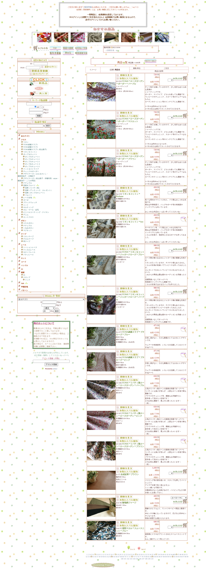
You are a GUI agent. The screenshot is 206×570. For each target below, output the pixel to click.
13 (105, 555)
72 (129, 557)
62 (108, 557)
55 (93, 557)
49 (182, 555)
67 (119, 557)
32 (146, 555)
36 (155, 555)
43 (170, 555)
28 (137, 555)
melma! (54, 369)
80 (147, 557)
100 (122, 559)
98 (185, 557)
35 (152, 555)
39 (161, 555)
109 (149, 559)
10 (99, 555)
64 (112, 557)
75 (136, 557)
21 (122, 555)
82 (151, 557)
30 (142, 555)
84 (155, 557)
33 (148, 555)
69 (123, 557)
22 (124, 555)
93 (175, 557)
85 (157, 557)
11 (101, 555)
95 (179, 557)
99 (187, 557)
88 (164, 557)
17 (114, 555)
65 (114, 557)
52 (87, 557)
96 (181, 557)
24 (129, 555)
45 (174, 555)
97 (183, 557)
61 (106, 557)
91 (170, 557)
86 (160, 557)
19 (118, 555)
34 (150, 555)
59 (102, 557)
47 (178, 555)
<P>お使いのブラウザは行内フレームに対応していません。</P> (131, 49)
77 (140, 557)
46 (176, 555)
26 (133, 555)
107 (143, 559)
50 (185, 555)
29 (139, 555)
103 (131, 559)
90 (168, 557)
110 (152, 559)
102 (128, 559)
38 (159, 555)
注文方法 (88, 7)
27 (135, 555)
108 (146, 559)
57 (97, 557)
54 (91, 557)
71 (127, 557)
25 (131, 555)
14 (107, 555)
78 (142, 557)
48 (180, 555)
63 (110, 557)
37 (157, 555)
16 (112, 555)
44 (172, 555)
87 (162, 557)
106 (140, 559)
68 (121, 557)
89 (166, 557)
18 (116, 555)
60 (104, 557)
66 (117, 557)
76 (138, 557)
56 (95, 557)
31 (144, 555)
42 (167, 555)
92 (172, 557)
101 (125, 559)
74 (134, 557)
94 (177, 557)
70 (125, 557)
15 (109, 555)
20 (120, 555)
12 (103, 555)
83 (153, 557)
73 (132, 557)
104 (134, 559)
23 (127, 555)
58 (99, 557)
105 (137, 559)
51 (187, 555)
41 (165, 555)
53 (89, 557)
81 (149, 557)
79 (144, 557)
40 (163, 555)
